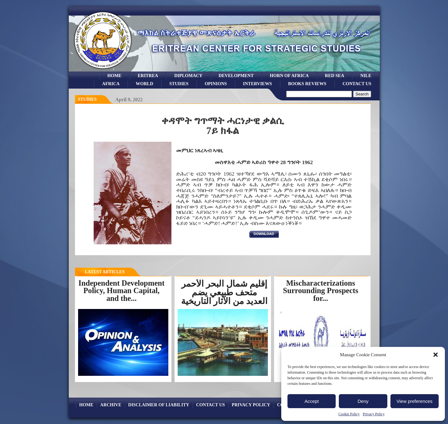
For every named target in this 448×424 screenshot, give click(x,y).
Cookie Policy (349, 414)
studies (179, 83)
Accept (312, 401)
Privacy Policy (374, 414)
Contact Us (357, 83)
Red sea (334, 75)
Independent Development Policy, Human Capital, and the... (121, 290)
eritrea (148, 75)
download (264, 234)
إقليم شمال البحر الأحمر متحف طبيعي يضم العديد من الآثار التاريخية (224, 292)
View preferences (415, 401)
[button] (435, 355)
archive (110, 404)
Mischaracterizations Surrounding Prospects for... (320, 290)
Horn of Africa (289, 75)
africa (110, 83)
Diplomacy (188, 75)
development (236, 75)
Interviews (257, 83)
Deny (362, 401)
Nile (365, 75)
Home (114, 75)
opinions (216, 83)
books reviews (307, 83)
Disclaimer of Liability (158, 404)
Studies (87, 99)
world (144, 83)
